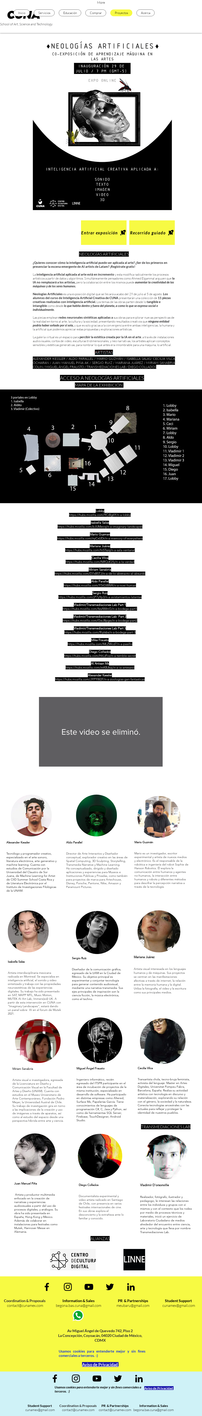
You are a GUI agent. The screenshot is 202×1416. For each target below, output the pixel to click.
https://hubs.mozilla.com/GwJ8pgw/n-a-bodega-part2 (100, 620)
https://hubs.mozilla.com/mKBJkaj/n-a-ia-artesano (100, 667)
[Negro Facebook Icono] (46, 1287)
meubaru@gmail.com (132, 1305)
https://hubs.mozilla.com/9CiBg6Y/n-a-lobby (100, 515)
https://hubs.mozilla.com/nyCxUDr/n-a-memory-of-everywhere (100, 538)
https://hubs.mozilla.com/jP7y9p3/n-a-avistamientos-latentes (100, 597)
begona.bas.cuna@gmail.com (78, 1305)
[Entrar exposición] (104, 232)
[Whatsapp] (78, 1315)
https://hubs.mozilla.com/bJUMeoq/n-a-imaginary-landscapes (100, 527)
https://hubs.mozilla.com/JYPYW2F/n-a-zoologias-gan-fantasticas (100, 679)
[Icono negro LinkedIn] (131, 1287)
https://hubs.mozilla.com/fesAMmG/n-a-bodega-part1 (100, 609)
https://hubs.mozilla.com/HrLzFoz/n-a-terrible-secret (100, 656)
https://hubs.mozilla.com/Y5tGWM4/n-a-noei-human (100, 585)
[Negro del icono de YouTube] (88, 1287)
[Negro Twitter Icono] (110, 1287)
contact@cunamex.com (25, 1305)
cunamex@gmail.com (178, 1305)
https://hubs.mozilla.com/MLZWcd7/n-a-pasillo (100, 644)
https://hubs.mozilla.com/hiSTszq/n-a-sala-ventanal (100, 550)
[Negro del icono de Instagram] (67, 1287)
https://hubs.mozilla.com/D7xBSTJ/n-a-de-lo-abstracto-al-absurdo (100, 573)
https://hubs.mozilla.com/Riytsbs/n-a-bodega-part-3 (100, 632)
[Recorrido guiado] (152, 232)
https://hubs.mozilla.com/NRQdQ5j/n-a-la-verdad (100, 562)
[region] (31, 815)
